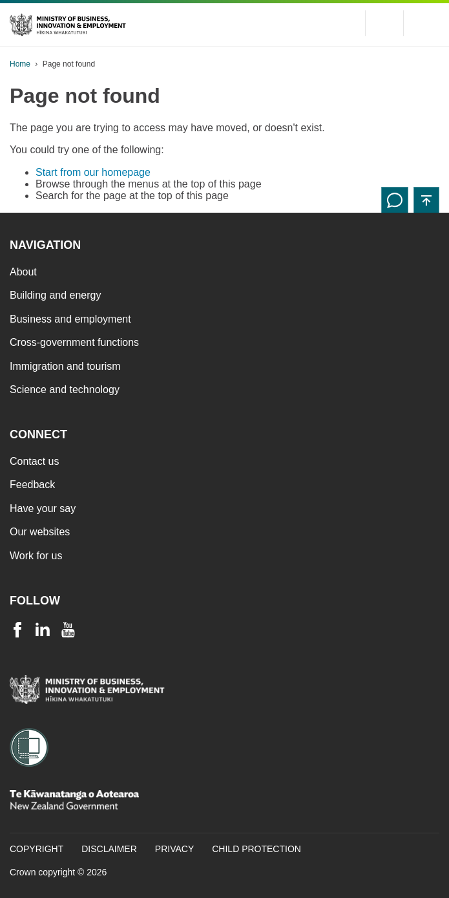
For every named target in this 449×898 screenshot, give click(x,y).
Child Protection (256, 849)
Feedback (32, 484)
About (23, 271)
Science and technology (65, 389)
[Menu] (426, 23)
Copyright (36, 849)
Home (20, 64)
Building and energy (55, 295)
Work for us (36, 555)
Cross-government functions (74, 342)
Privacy (174, 849)
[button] (426, 200)
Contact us (34, 461)
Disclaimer (109, 849)
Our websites (40, 531)
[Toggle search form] (384, 23)
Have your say (43, 508)
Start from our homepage (93, 172)
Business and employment (70, 319)
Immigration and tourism (65, 366)
